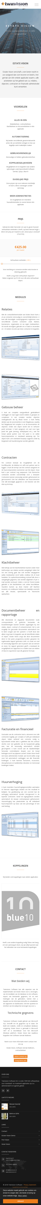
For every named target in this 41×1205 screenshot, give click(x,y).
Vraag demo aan (20, 1059)
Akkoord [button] (20, 1201)
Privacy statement (30, 1183)
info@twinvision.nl (11, 1168)
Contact (4, 1130)
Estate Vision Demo (8, 1134)
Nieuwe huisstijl (14, 1103)
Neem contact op (20, 1055)
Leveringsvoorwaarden (20, 1186)
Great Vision (6, 1143)
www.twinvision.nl (11, 1170)
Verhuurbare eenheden (20, 260)
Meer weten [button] (22, 1196)
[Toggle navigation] (37, 4)
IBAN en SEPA (14, 1112)
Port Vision (5, 1138)
